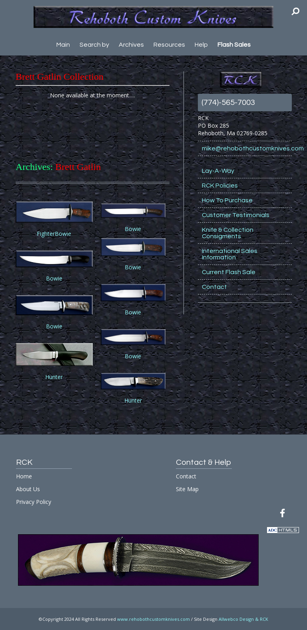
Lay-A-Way (218, 171)
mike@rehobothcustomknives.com (247, 148)
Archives (131, 44)
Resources (169, 44)
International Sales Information (229, 254)
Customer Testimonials (235, 215)
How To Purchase (227, 200)
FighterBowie (54, 233)
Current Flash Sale (228, 272)
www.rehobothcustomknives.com (153, 619)
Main (63, 44)
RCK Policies (220, 185)
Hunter (54, 377)
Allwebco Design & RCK (243, 619)
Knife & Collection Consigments (227, 233)
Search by (94, 44)
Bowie (54, 278)
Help (201, 44)
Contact (214, 287)
